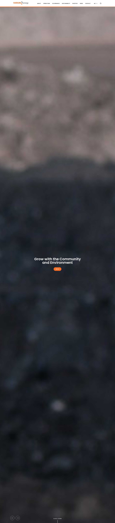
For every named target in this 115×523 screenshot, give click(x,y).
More (57, 269)
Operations (46, 3)
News (81, 3)
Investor (75, 3)
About (39, 3)
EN (94, 3)
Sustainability (66, 3)
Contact (88, 3)
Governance (56, 3)
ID (96, 3)
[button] (12, 518)
